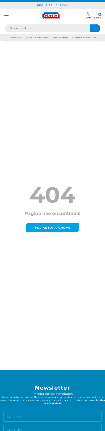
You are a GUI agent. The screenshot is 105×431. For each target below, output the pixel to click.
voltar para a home (52, 227)
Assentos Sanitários (37, 37)
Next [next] (100, 38)
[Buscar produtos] (95, 28)
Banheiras (16, 37)
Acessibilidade (60, 37)
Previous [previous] (5, 38)
